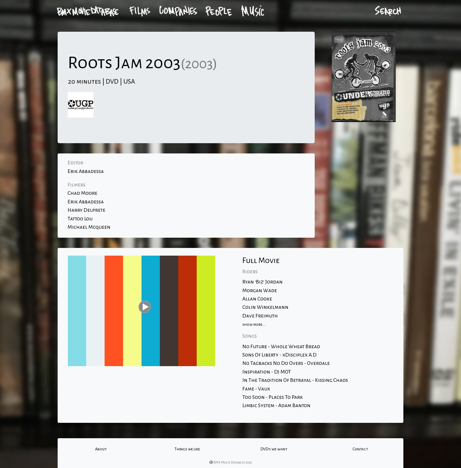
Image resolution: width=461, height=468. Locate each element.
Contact (360, 449)
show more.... (254, 324)
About (101, 449)
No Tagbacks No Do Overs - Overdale (286, 363)
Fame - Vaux (256, 389)
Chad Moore (82, 193)
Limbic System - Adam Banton (276, 405)
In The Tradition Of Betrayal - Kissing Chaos (295, 380)
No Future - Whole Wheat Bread (281, 346)
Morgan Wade (259, 290)
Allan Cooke (257, 299)
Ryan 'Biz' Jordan (262, 282)
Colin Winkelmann (265, 307)
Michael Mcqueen (89, 227)
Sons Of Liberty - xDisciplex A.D (279, 355)
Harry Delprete (86, 210)
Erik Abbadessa (86, 171)
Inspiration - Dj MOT (266, 372)
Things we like (187, 449)
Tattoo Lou (80, 219)
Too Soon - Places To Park (272, 397)
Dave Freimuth (260, 316)
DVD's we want (274, 449)
